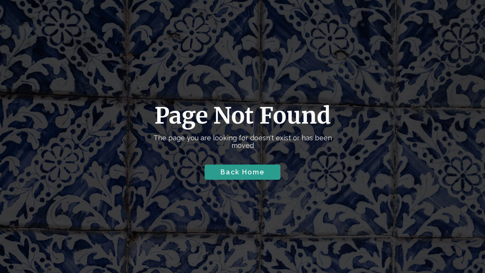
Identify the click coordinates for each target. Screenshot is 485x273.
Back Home (243, 172)
